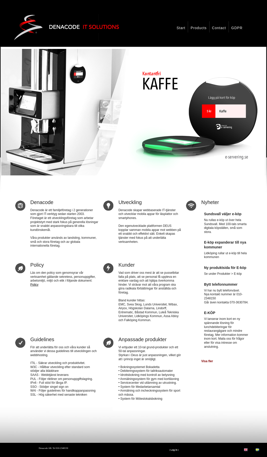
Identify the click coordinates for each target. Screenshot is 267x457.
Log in (174, 450)
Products (199, 28)
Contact (219, 28)
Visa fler (207, 361)
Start (181, 28)
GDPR (236, 28)
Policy (34, 284)
